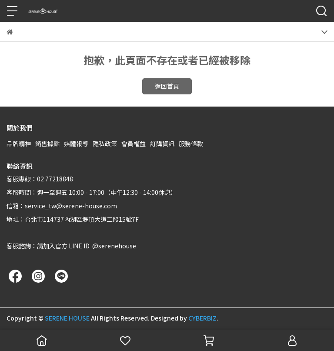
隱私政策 (105, 143)
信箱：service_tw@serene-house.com (62, 205)
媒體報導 (76, 143)
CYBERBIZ (202, 318)
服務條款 (191, 143)
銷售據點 (47, 143)
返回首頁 (167, 86)
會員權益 (133, 143)
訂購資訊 (162, 143)
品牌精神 (19, 143)
